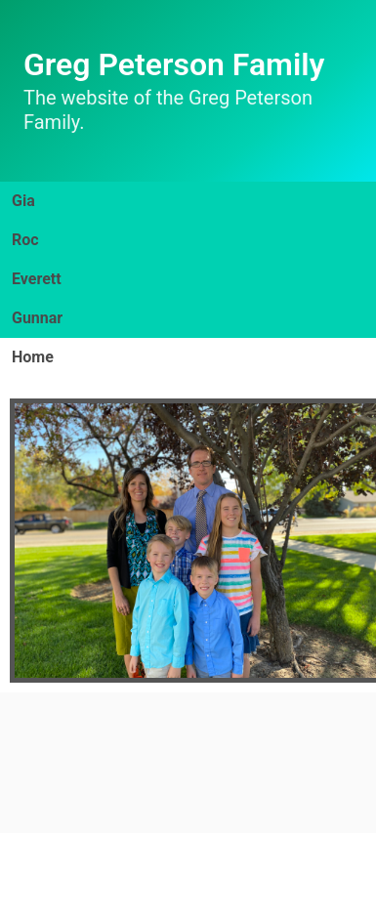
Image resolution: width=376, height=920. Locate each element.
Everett (37, 279)
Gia (23, 200)
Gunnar (37, 318)
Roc (25, 239)
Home (33, 357)
